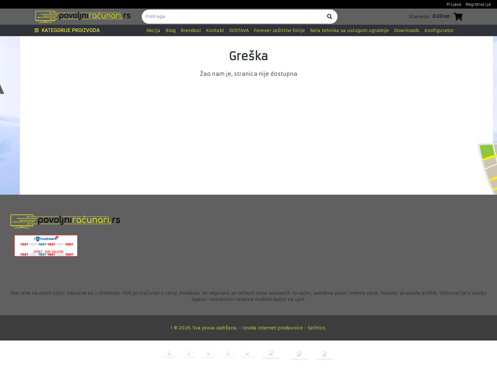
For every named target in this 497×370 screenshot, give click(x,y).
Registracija (478, 4)
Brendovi (191, 30)
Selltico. (317, 328)
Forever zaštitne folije (279, 30)
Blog (170, 30)
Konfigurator (439, 30)
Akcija (153, 30)
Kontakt (215, 30)
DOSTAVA (239, 30)
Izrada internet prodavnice (272, 328)
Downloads (406, 30)
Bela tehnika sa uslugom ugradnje (349, 30)
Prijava (454, 4)
